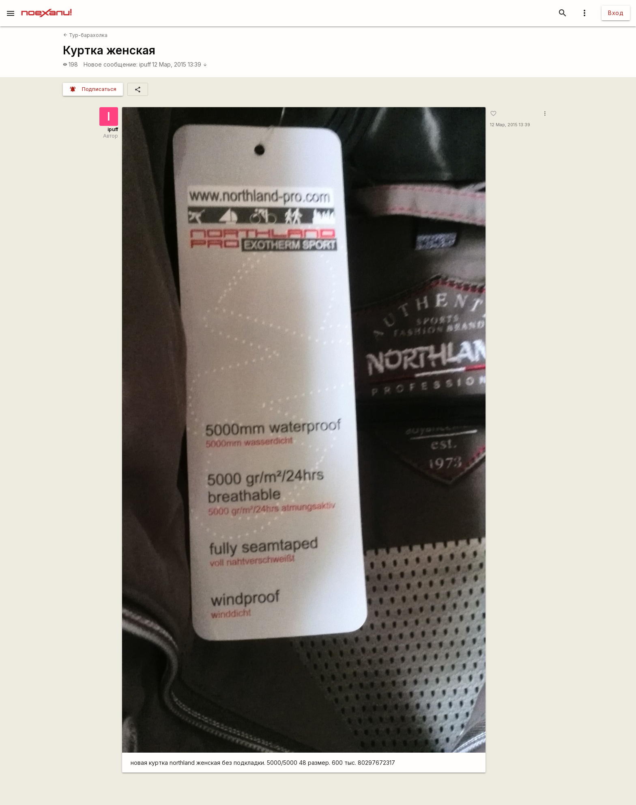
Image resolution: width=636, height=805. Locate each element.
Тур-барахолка (85, 35)
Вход (615, 12)
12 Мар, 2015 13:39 (179, 64)
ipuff (145, 64)
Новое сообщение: (111, 64)
